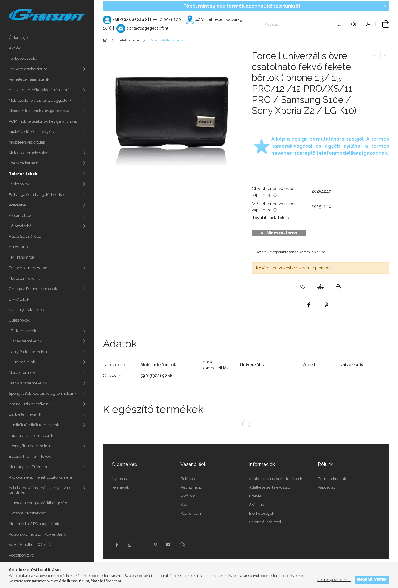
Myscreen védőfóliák (27, 142)
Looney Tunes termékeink (31, 446)
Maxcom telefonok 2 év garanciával (40, 111)
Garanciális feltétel (265, 522)
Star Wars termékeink (28, 383)
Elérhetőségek (261, 513)
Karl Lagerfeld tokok (26, 309)
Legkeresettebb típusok (29, 69)
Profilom (187, 496)
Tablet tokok (19, 184)
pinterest (155, 545)
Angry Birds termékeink (30, 404)
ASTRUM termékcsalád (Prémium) (39, 90)
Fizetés (255, 496)
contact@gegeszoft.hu (147, 28)
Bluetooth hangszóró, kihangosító (38, 503)
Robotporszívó (21, 555)
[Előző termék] (374, 55)
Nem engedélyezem (334, 579)
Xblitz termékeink (24, 278)
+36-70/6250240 (130, 19)
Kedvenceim (191, 513)
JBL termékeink (22, 331)
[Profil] (368, 24)
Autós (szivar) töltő (25, 236)
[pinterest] (326, 305)
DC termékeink (22, 362)
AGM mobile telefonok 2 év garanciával (43, 121)
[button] (303, 287)
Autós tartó (18, 247)
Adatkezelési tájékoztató (270, 487)
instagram (130, 545)
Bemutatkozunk (332, 479)
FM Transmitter (22, 257)
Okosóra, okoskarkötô (27, 513)
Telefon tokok (23, 173)
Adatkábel (18, 205)
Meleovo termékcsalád (29, 153)
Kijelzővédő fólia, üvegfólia (32, 131)
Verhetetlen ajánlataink (29, 79)
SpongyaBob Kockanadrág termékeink (42, 393)
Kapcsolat (326, 487)
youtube (168, 545)
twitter (143, 545)
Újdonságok (19, 37)
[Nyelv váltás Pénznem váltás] (353, 24)
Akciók (15, 48)
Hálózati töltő (20, 226)
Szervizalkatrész (23, 163)
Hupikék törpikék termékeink (34, 425)
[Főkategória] (106, 40)
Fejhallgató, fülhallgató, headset (37, 194)
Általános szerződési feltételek (275, 479)
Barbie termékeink (25, 414)
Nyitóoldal (121, 479)
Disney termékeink (25, 341)
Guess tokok (19, 320)
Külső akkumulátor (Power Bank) (38, 534)
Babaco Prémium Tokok (30, 456)
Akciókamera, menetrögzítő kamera (40, 477)
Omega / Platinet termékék (33, 288)
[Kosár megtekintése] (382, 24)
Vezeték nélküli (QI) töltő (30, 544)
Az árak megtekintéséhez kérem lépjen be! (292, 252)
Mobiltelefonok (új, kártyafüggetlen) (40, 100)
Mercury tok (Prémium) (29, 466)
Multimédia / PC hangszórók (34, 524)
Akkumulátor (20, 215)
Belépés (187, 479)
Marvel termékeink (25, 372)
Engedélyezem (372, 579)
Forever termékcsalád (28, 268)
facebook (117, 545)
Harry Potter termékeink (30, 351)
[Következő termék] (384, 55)
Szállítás (256, 504)
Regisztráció (191, 487)
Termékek (120, 487)
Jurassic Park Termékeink (31, 435)
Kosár (185, 504)
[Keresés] (302, 24)
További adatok (268, 217)
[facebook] (309, 305)
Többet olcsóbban (24, 58)
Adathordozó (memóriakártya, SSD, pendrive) (40, 490)
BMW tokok (19, 299)
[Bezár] (384, 5)
